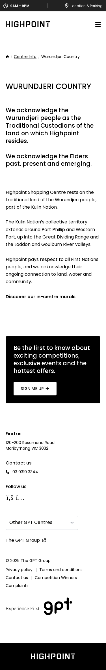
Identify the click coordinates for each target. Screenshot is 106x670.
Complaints (17, 585)
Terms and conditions (61, 569)
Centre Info (25, 56)
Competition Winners (56, 577)
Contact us (17, 577)
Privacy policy (19, 569)
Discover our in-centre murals (40, 296)
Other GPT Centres (30, 522)
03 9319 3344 (25, 472)
